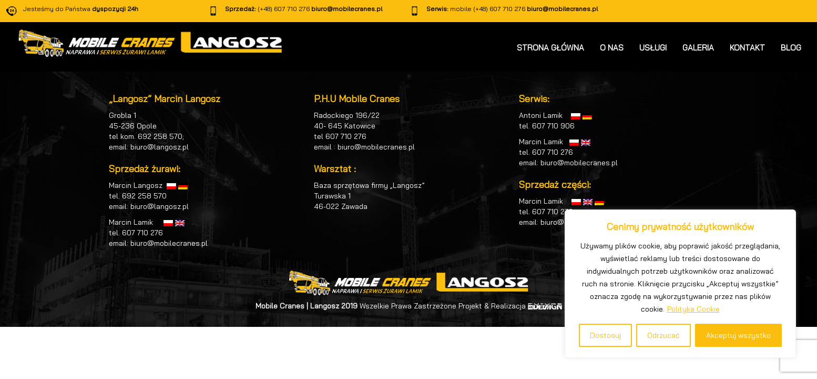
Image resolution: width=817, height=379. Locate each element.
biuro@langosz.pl (159, 147)
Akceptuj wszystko (738, 335)
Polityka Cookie (693, 309)
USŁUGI (653, 48)
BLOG (791, 48)
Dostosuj (605, 335)
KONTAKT (747, 48)
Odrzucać (663, 335)
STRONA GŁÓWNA (550, 48)
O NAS (612, 48)
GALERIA (698, 48)
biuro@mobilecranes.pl (346, 9)
